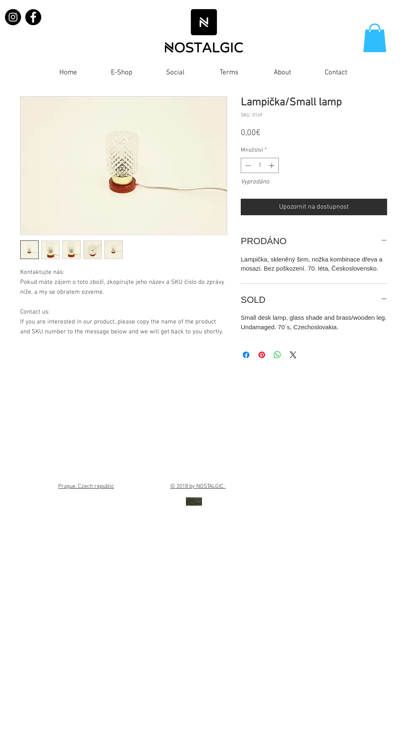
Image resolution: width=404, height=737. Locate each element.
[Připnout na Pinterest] (262, 355)
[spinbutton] (259, 165)
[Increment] (272, 165)
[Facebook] (33, 17)
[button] (375, 38)
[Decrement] (247, 165)
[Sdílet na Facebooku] (246, 355)
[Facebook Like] (374, 75)
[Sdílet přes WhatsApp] (277, 355)
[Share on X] (293, 355)
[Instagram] (13, 17)
